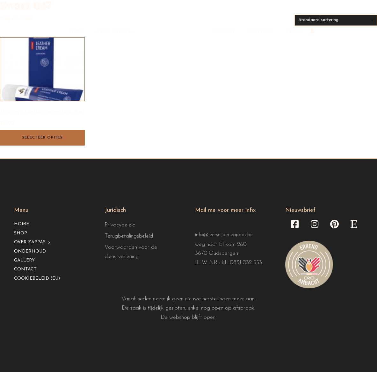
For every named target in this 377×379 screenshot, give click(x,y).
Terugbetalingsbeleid (129, 236)
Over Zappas (113, 31)
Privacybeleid (120, 225)
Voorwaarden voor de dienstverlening (131, 252)
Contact (260, 31)
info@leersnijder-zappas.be (224, 234)
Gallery (223, 31)
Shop (76, 31)
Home (21, 224)
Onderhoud (30, 251)
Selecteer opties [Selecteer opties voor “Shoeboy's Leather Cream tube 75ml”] (42, 137)
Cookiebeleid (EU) (37, 278)
